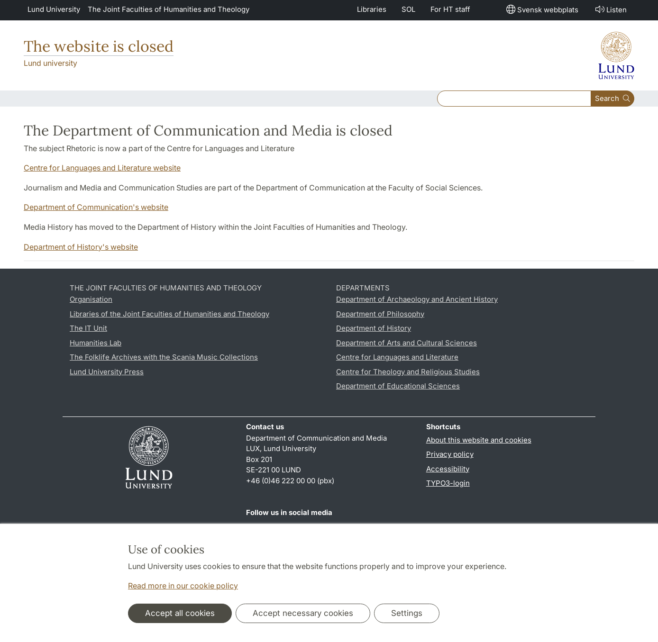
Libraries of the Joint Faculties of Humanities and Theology (169, 313)
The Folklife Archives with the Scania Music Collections (164, 357)
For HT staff (450, 9)
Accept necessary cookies (303, 613)
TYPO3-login (448, 483)
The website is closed (99, 46)
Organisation (91, 299)
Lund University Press (107, 371)
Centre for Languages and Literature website (102, 167)
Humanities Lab (95, 342)
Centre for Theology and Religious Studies (408, 371)
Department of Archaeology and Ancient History (417, 299)
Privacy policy (450, 454)
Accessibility (447, 468)
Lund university (50, 63)
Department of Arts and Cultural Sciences (406, 342)
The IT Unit (88, 328)
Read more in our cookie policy (183, 585)
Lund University (53, 9)
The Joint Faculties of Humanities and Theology (168, 9)
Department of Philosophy (380, 313)
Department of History (373, 328)
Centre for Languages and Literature (397, 357)
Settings (406, 613)
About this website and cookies (478, 439)
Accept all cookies (180, 613)
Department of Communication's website (96, 207)
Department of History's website (81, 247)
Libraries (371, 9)
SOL (408, 9)
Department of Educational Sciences (398, 385)
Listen (610, 9)
